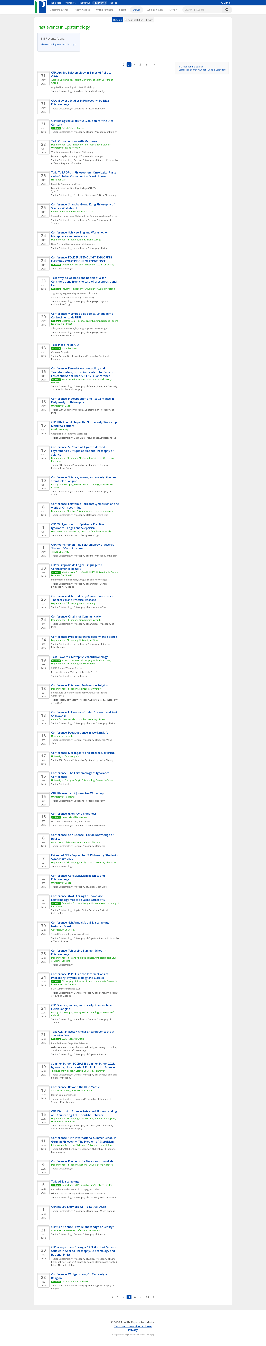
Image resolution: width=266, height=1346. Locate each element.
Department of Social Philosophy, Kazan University (88, 264)
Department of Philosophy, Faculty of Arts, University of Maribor (84, 862)
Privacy (133, 1330)
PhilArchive (84, 2)
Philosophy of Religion (85, 514)
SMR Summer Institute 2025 (65, 988)
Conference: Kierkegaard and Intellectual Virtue (83, 753)
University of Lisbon (61, 882)
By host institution (134, 19)
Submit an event (155, 9)
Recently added (82, 9)
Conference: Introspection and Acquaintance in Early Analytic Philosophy (83, 400)
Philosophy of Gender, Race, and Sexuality (96, 386)
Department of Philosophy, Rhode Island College (76, 239)
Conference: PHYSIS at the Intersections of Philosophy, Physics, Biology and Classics (80, 976)
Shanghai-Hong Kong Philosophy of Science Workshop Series (84, 216)
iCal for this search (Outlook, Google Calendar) (201, 69)
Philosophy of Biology (105, 131)
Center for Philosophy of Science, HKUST (72, 211)
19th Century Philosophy (71, 760)
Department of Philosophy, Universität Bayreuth (76, 619)
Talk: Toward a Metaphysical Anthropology (79, 657)
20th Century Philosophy (71, 409)
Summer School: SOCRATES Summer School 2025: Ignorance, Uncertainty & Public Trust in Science (83, 1065)
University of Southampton (65, 756)
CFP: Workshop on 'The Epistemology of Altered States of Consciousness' (83, 546)
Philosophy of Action (84, 607)
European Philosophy (85, 1098)
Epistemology (66, 91)
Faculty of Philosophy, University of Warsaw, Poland (88, 288)
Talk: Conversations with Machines (74, 141)
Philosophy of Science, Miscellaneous (93, 1125)
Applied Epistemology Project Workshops (73, 87)
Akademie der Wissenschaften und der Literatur (76, 842)
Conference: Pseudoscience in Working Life (79, 732)
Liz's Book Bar (58, 179)
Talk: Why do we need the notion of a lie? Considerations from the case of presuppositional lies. (84, 281)
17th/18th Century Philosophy (74, 1148)
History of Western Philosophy (74, 699)
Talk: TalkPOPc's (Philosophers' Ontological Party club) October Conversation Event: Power (84, 174)
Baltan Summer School (63, 1094)
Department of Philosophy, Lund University (73, 603)
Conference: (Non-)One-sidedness (74, 813)
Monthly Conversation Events (66, 184)
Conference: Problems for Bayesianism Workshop (83, 1161)
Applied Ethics (81, 910)
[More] (173, 9)
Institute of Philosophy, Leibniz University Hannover (78, 1070)
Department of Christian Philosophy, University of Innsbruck (82, 511)
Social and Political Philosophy (89, 91)
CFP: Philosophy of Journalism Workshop (77, 793)
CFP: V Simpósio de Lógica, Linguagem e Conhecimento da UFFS (77, 567)
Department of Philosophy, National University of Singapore (82, 1164)
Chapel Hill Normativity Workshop (69, 433)
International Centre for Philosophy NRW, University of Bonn (82, 1145)
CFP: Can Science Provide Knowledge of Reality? (82, 1227)
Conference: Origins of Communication (76, 616)
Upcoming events (59, 9)
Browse (136, 9)
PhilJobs (113, 2)
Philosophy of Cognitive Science (90, 938)
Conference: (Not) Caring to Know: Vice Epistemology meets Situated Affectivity (78, 898)
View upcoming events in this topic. (59, 44)
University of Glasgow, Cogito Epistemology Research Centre (82, 780)
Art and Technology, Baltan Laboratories (71, 1090)
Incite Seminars (69, 348)
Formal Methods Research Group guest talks (75, 1189)
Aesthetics (79, 195)
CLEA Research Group (73, 1038)
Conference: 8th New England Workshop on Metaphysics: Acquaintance (80, 234)
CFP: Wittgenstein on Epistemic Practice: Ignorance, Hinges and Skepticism (78, 526)
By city (149, 19)
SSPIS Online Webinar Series (66, 668)
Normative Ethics (66, 1264)
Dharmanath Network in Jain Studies (70, 821)
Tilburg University (60, 551)
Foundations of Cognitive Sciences (69, 1043)
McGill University (59, 429)
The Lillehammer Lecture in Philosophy (72, 152)
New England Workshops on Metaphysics (73, 244)
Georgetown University (63, 929)
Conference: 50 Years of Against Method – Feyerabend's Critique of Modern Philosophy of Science (82, 450)
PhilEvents (100, 2)
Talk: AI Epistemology (65, 1181)
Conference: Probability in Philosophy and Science (84, 637)
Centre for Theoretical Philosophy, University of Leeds (79, 719)
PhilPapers (55, 2)
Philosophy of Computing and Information (95, 1197)
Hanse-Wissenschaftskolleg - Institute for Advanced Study (81, 531)
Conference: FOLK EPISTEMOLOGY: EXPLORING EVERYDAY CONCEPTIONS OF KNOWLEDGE (82, 259)
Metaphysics (80, 220)
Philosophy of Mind (83, 131)
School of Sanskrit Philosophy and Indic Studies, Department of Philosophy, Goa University (81, 662)
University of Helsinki (62, 735)
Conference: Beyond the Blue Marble (75, 1087)
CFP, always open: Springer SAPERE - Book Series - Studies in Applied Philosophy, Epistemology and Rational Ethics (84, 1250)
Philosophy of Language (86, 301)
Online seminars (104, 9)
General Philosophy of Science (89, 160)
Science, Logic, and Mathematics (91, 1261)
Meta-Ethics (80, 437)
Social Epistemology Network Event (70, 934)
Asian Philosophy (97, 825)
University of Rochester (63, 796)
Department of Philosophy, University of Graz (74, 640)
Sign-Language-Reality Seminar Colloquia (74, 293)
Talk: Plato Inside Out (65, 345)
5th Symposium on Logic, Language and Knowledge (79, 328)
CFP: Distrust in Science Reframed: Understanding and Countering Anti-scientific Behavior (84, 1113)
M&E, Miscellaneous (104, 1210)
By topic (117, 19)
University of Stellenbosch (75, 1281)
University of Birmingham (75, 817)
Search (123, 9)
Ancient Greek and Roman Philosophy (78, 356)
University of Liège (60, 405)
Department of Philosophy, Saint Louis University (76, 688)
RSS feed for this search (190, 66)
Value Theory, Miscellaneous (101, 437)
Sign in (226, 2)
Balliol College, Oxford (73, 127)
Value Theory (106, 760)
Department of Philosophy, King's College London (87, 1184)
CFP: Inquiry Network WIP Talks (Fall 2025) (78, 1207)
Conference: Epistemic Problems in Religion (79, 685)
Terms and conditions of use (133, 1326)
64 (147, 64)
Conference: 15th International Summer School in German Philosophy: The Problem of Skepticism (84, 1139)
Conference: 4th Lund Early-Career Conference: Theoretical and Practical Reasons (83, 598)
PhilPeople (70, 2)
